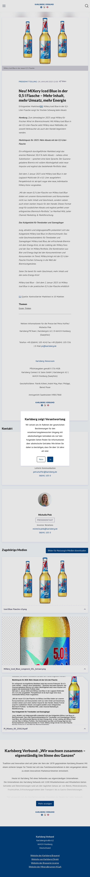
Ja (50, 459)
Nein (41, 459)
